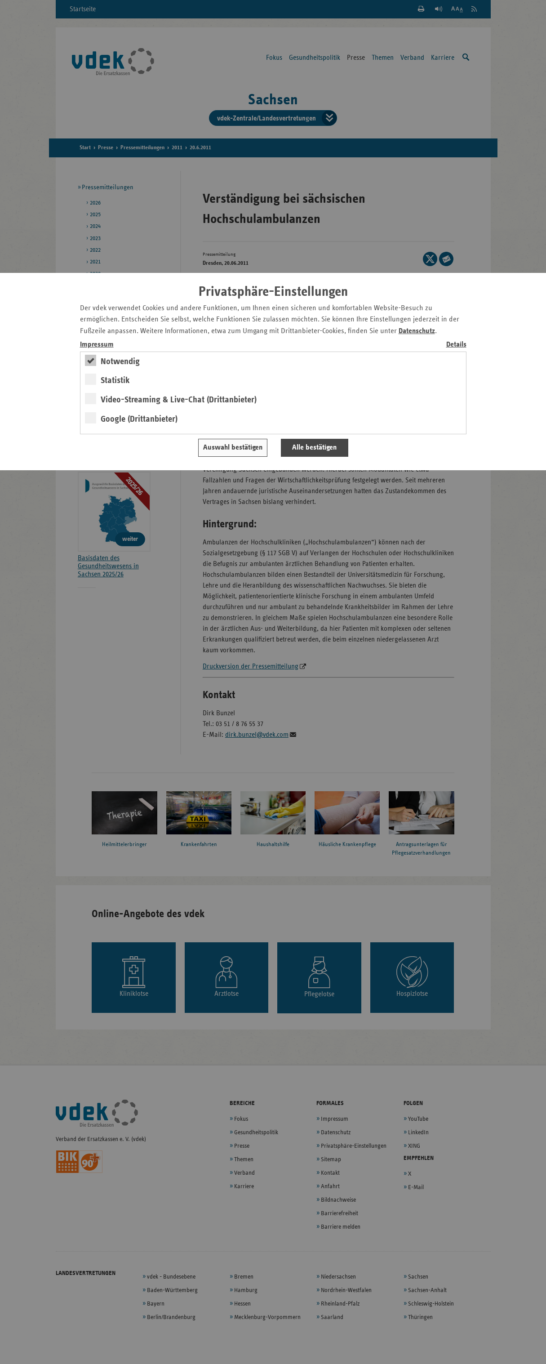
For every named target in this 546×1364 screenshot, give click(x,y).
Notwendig (120, 361)
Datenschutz (417, 331)
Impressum (97, 344)
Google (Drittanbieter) (139, 419)
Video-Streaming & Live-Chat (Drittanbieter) (179, 399)
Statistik (115, 380)
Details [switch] (456, 344)
